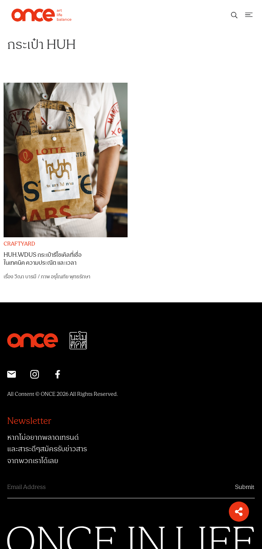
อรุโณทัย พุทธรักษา (70, 277)
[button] (239, 512)
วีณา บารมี (25, 277)
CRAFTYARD (19, 244)
